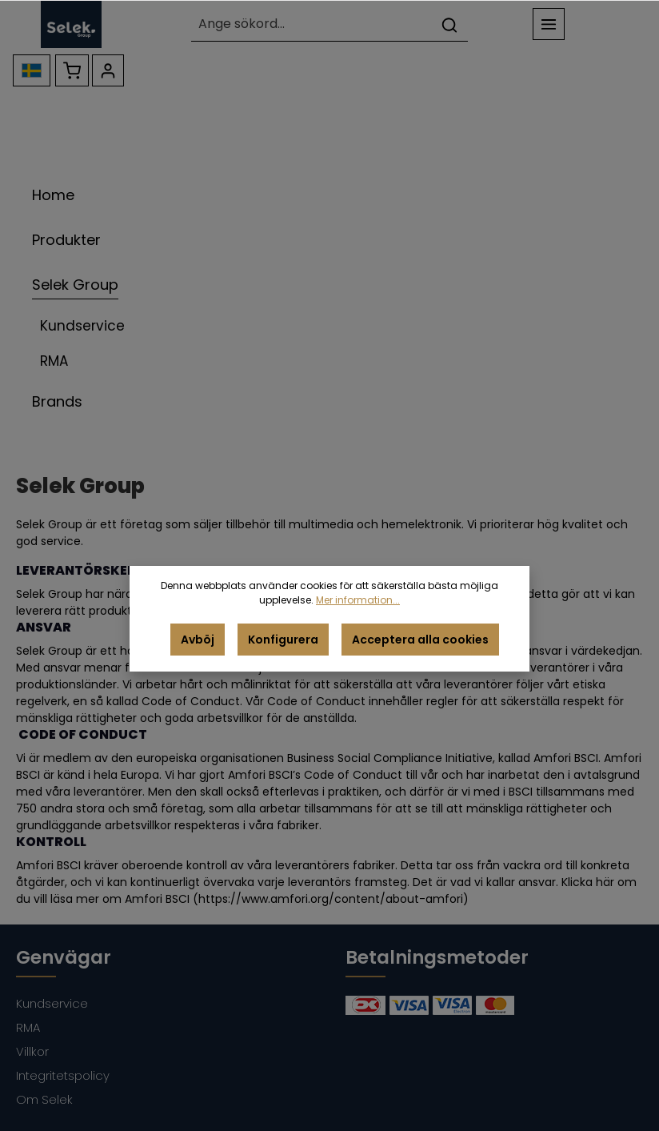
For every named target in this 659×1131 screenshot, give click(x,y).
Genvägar (63, 957)
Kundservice (52, 1003)
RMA (28, 1027)
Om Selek (44, 1099)
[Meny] (549, 24)
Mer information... (358, 600)
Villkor (32, 1051)
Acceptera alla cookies (420, 640)
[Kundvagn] (72, 70)
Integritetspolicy (63, 1075)
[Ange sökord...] (312, 24)
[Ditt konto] (108, 70)
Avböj (197, 640)
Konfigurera (283, 640)
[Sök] (449, 24)
